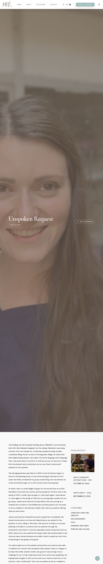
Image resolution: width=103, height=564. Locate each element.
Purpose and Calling (80, 529)
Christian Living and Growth (80, 514)
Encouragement (78, 519)
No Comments (84, 222)
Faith (73, 522)
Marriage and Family (80, 526)
